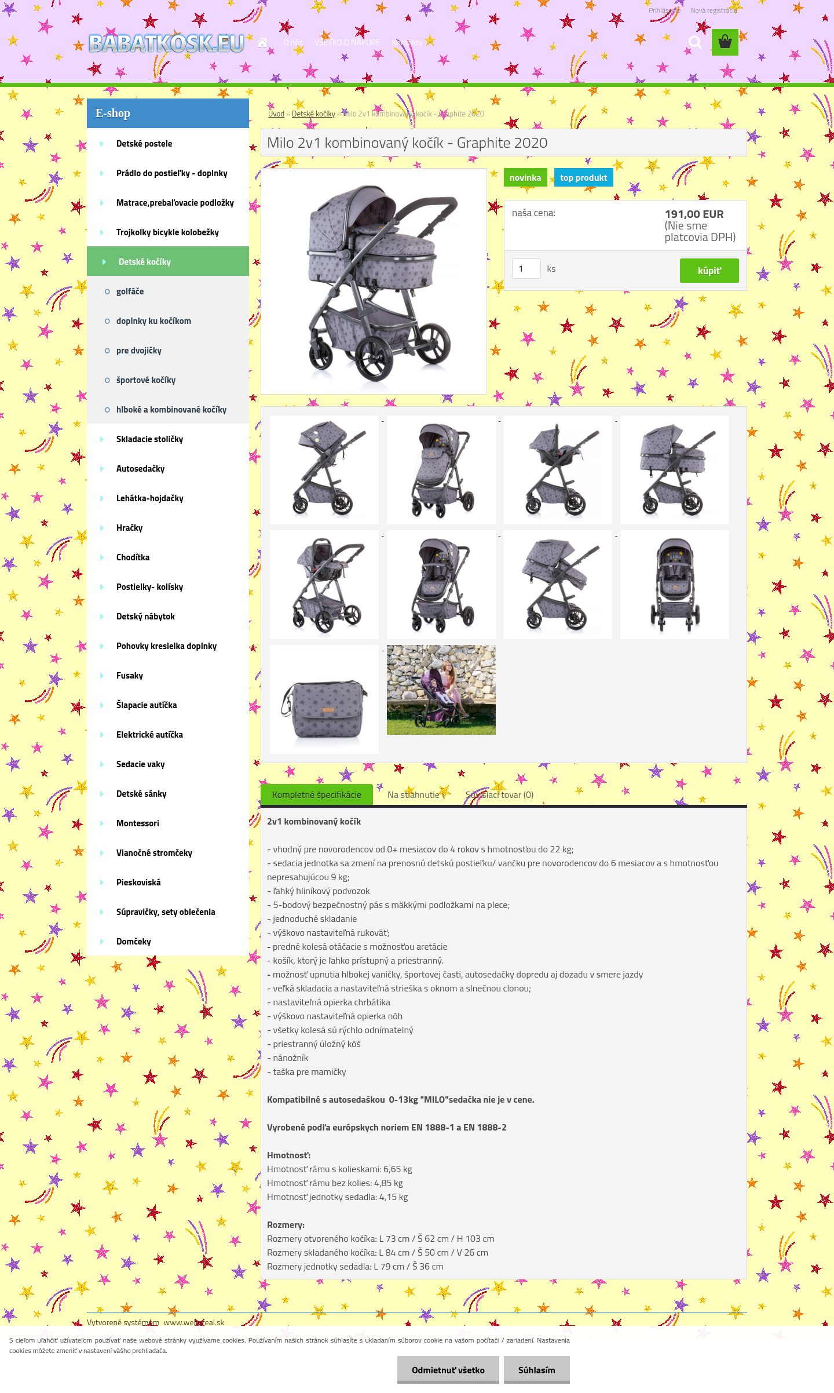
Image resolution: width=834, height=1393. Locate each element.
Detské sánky (141, 793)
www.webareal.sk (194, 1322)
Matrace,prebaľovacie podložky (175, 202)
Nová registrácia (713, 10)
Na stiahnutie (413, 794)
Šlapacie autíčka (146, 705)
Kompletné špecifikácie (316, 794)
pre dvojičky (139, 350)
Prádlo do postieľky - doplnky (172, 173)
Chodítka (132, 557)
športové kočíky (145, 379)
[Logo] (166, 43)
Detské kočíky (145, 261)
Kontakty (407, 42)
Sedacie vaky (140, 764)
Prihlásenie (665, 10)
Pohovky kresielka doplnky (166, 645)
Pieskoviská (138, 882)
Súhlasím (536, 1370)
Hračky (129, 527)
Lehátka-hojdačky (150, 498)
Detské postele (144, 143)
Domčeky (133, 941)
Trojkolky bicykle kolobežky (167, 232)
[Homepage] (261, 42)
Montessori (137, 823)
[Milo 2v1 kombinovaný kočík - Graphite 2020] (374, 173)
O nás (293, 42)
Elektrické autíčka (149, 734)
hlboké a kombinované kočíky (171, 409)
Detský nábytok (145, 616)
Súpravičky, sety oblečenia (165, 911)
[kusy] (526, 268)
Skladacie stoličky (149, 439)
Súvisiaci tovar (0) (499, 794)
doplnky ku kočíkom (153, 320)
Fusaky (129, 675)
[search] (695, 42)
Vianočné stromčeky (154, 852)
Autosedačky (140, 468)
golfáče (130, 291)
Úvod (276, 113)
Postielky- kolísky (149, 586)
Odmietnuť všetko (448, 1370)
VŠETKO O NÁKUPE (347, 42)
